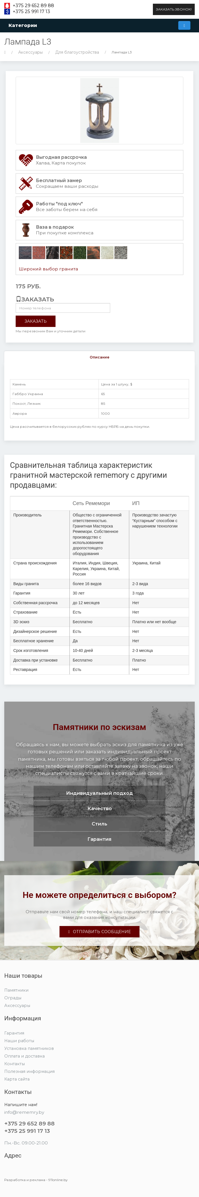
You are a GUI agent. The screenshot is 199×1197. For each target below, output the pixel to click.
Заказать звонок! (174, 9)
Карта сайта (17, 1079)
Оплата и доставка (24, 1056)
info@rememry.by (24, 1112)
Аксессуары (30, 52)
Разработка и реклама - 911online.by (36, 1180)
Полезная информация (29, 1071)
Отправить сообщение (99, 931)
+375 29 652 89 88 (33, 5)
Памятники (16, 990)
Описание (99, 357)
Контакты (14, 1063)
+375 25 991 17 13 (31, 11)
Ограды (12, 997)
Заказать (35, 321)
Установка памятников (29, 1048)
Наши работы (19, 1040)
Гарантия (14, 1033)
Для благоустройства (77, 52)
